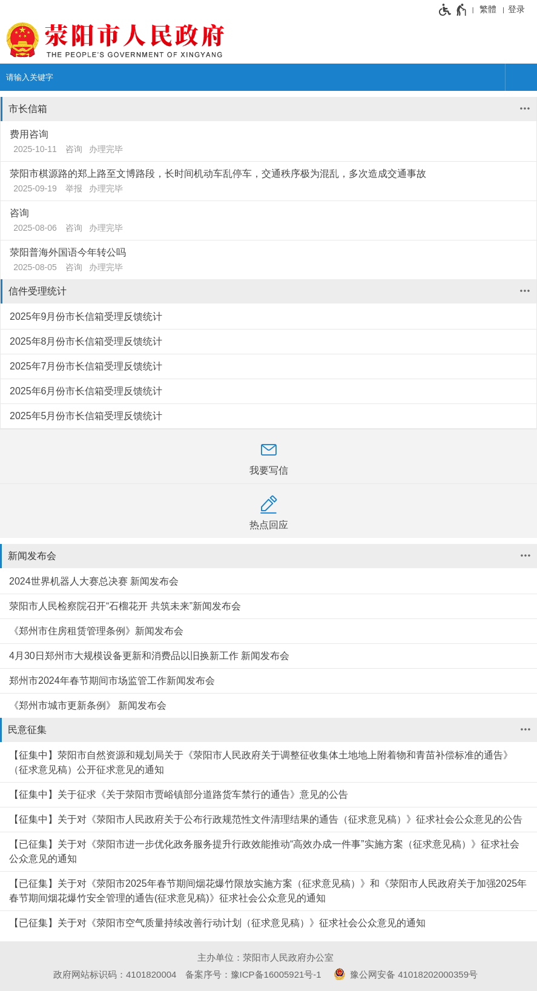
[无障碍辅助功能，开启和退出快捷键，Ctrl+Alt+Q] (453, 9)
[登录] (519, 9)
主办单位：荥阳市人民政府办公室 (265, 957)
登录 (516, 9)
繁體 (487, 9)
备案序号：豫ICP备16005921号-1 (253, 974)
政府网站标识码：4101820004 (114, 974)
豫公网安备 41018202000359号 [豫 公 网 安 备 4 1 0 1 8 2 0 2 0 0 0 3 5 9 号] (404, 974)
